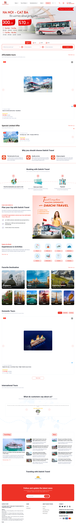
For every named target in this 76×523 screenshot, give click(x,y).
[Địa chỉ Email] (38, 496)
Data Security (45, 513)
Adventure (69, 250)
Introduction (28, 508)
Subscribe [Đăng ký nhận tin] (47, 496)
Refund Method (45, 511)
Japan (44, 303)
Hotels (41, 3)
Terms (27, 506)
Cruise (58, 250)
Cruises (47, 3)
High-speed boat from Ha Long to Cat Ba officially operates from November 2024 (40, 446)
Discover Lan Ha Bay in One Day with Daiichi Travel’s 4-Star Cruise (14, 453)
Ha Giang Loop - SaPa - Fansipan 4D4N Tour (29, 134)
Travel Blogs (7, 434)
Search (44, 508)
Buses (16, 3)
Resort (37, 250)
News (54, 434)
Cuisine (58, 260)
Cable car (48, 250)
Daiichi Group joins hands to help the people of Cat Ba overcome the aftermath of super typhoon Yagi (40, 460)
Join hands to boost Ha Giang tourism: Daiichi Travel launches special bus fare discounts (39, 453)
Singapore (7, 285)
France (56, 303)
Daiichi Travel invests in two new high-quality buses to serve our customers (39, 440)
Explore (37, 260)
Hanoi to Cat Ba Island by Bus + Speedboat (11, 110)
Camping (69, 260)
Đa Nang (69, 303)
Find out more (6, 459)
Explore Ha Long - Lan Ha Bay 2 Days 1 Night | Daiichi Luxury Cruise (16, 366)
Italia (29, 285)
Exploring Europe (59, 285)
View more (71, 54)
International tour (33, 3)
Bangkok (19, 303)
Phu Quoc (32, 303)
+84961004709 (71, 3)
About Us (44, 506)
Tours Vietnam (24, 3)
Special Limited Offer (11, 125)
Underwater (48, 260)
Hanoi (7, 303)
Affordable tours (9, 55)
